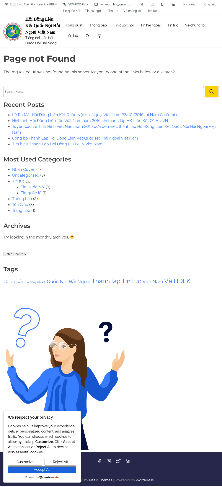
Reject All (60, 462)
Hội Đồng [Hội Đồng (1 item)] (31, 283)
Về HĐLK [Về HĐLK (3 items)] (177, 281)
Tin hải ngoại (85, 4)
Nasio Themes (101, 481)
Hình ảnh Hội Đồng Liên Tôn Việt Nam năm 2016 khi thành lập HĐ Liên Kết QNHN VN (90, 121)
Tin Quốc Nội (33, 187)
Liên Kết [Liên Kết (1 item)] (41, 283)
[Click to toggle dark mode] (99, 36)
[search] (87, 37)
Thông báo (41, 4)
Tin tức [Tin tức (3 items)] (131, 281)
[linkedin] (164, 11)
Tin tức (104, 4)
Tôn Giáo (20, 205)
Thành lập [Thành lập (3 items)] (106, 281)
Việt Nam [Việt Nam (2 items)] (152, 282)
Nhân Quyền (23, 170)
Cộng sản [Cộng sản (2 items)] (13, 282)
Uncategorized (25, 176)
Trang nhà (21, 211)
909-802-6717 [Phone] (66, 11)
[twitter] (154, 11)
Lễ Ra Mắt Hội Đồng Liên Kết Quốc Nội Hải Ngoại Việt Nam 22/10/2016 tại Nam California (94, 115)
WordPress (145, 481)
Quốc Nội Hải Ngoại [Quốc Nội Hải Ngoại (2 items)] (68, 282)
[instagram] (143, 11)
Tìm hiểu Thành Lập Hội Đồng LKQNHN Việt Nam (57, 144)
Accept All (42, 469)
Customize (25, 462)
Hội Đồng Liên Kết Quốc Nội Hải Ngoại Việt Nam (42, 26)
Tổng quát (20, 4)
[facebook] (133, 11)
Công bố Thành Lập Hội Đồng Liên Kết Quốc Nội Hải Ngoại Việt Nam (75, 139)
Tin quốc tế (31, 193)
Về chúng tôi (123, 4)
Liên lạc (143, 4)
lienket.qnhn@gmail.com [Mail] (105, 11)
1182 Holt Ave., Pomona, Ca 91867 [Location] (181, 4)
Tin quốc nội (62, 4)
